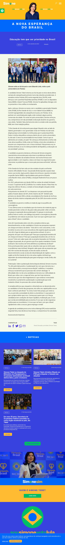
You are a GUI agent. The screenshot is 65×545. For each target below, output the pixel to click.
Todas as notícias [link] (32, 443)
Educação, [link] (40, 325)
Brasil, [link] (35, 325)
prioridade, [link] (46, 325)
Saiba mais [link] (32, 496)
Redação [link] (46, 44)
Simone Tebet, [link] (53, 325)
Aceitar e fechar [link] (15, 541)
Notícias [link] (20, 44)
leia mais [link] (7, 389)
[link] (2, 11)
